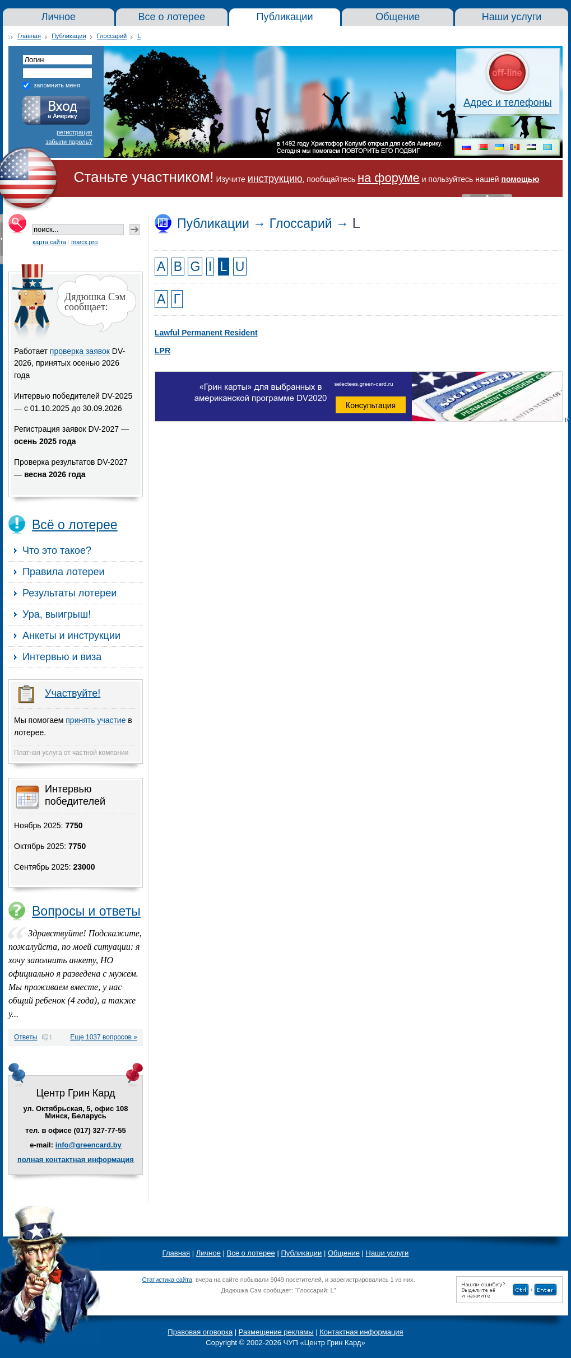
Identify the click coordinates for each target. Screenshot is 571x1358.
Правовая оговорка (200, 1332)
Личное (208, 1253)
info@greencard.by (88, 1145)
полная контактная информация (75, 1159)
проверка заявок (80, 351)
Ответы (25, 1037)
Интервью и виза (61, 656)
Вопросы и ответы (86, 911)
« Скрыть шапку (487, 195)
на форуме (389, 178)
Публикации (69, 35)
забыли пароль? (68, 141)
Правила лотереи (63, 571)
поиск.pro (84, 242)
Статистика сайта (167, 1279)
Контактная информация (361, 1332)
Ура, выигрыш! (56, 614)
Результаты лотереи (69, 593)
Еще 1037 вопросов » (103, 1037)
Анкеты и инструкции (71, 635)
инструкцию (275, 178)
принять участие (96, 720)
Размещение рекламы (276, 1332)
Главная (29, 35)
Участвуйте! (72, 693)
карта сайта (49, 242)
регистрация (74, 132)
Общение (344, 1253)
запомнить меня (57, 85)
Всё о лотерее (75, 524)
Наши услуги (387, 1253)
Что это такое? (56, 550)
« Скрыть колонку (1, 239)
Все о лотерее (251, 1253)
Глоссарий (112, 35)
